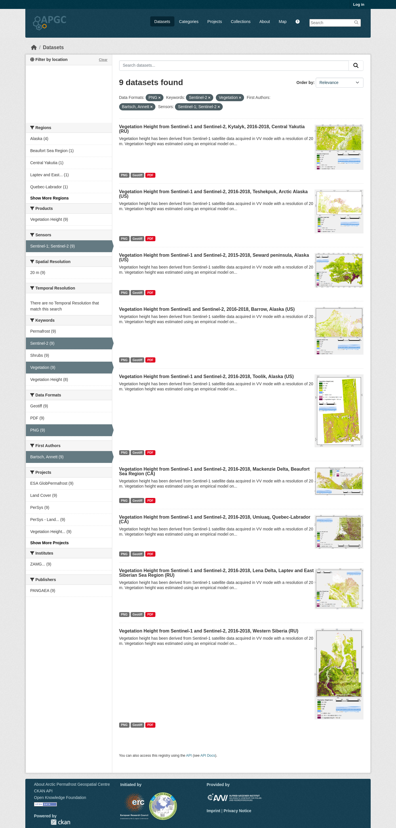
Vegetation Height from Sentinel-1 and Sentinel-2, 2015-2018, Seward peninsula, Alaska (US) (214, 257)
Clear (103, 60)
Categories (189, 21)
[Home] (34, 47)
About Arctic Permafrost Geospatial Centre (72, 784)
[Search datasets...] (234, 65)
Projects (214, 21)
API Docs (207, 756)
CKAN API (43, 791)
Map (283, 21)
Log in (358, 4)
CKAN (60, 822)
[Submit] (356, 65)
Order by (304, 82)
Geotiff (137, 175)
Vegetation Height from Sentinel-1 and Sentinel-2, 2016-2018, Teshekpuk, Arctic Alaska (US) (213, 194)
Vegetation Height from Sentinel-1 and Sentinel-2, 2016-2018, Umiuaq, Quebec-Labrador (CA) (215, 519)
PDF (150, 175)
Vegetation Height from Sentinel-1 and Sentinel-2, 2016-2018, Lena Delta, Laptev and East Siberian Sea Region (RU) (216, 573)
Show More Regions (49, 198)
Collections (240, 21)
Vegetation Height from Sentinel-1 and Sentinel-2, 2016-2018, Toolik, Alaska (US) (206, 376)
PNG (124, 175)
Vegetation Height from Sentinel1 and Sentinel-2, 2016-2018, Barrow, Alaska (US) (207, 309)
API (189, 756)
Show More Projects (49, 542)
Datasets (162, 21)
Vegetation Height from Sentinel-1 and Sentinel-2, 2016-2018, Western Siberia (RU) (208, 630)
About (264, 21)
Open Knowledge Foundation (60, 797)
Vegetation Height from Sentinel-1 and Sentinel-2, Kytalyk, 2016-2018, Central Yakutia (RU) (212, 129)
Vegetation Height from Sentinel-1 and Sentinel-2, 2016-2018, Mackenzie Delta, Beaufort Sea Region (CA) (214, 471)
